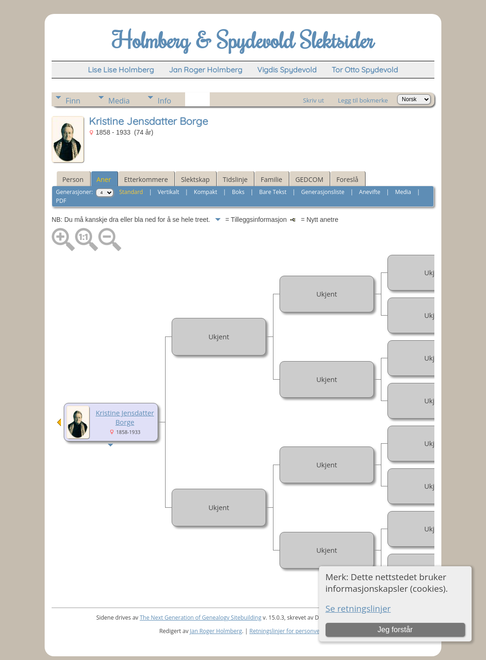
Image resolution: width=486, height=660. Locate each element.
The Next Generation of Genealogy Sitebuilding (200, 617)
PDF (61, 201)
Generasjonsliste (323, 192)
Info (164, 101)
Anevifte (369, 192)
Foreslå (347, 179)
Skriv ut (313, 100)
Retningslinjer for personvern (287, 631)
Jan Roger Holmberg (216, 631)
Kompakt (205, 192)
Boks (238, 192)
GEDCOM (309, 179)
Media (119, 101)
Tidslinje (235, 179)
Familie (271, 179)
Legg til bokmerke (363, 100)
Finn (73, 101)
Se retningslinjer (358, 608)
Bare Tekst (272, 192)
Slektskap (195, 179)
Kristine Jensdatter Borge (125, 417)
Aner (104, 179)
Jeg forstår (395, 630)
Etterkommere (146, 179)
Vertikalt (168, 192)
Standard (131, 192)
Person (73, 179)
